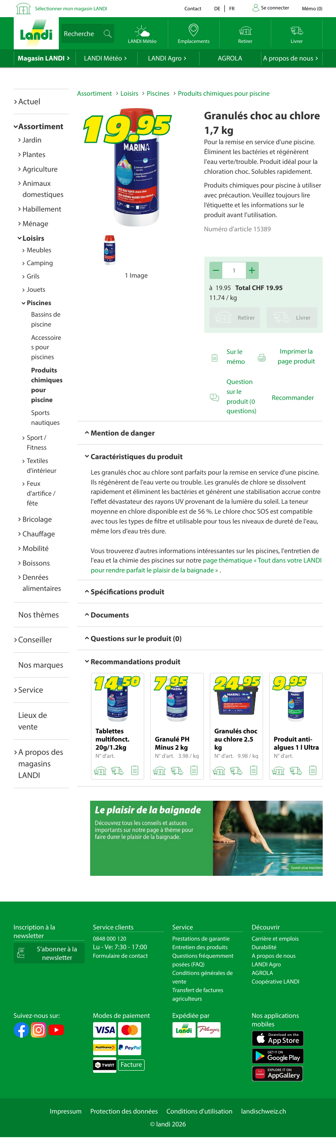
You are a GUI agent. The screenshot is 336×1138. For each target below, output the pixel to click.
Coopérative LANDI (276, 981)
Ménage (35, 223)
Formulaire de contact (120, 955)
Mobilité (36, 548)
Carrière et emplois (275, 938)
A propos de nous (288, 58)
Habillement (42, 209)
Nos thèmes (38, 614)
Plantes (34, 154)
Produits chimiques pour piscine (224, 93)
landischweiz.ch (263, 1111)
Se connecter (275, 8)
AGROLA (230, 58)
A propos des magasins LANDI (41, 764)
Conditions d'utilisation (199, 1111)
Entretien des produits (200, 947)
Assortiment (41, 126)
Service (30, 689)
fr (231, 9)
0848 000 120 (110, 938)
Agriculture (40, 169)
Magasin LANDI (41, 58)
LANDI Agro (165, 58)
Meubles (39, 250)
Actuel (29, 101)
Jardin (32, 140)
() (312, 9)
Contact (193, 9)
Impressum (66, 1111)
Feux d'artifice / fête (41, 493)
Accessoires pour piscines (46, 347)
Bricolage (37, 519)
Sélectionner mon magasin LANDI (71, 9)
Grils (33, 276)
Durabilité (264, 947)
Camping (40, 263)
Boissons (36, 563)
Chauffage (39, 534)
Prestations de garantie (201, 938)
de (217, 9)
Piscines (39, 303)
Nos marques (41, 665)
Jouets (36, 289)
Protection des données (124, 1111)
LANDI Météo (103, 58)
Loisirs (34, 238)
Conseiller (35, 639)
